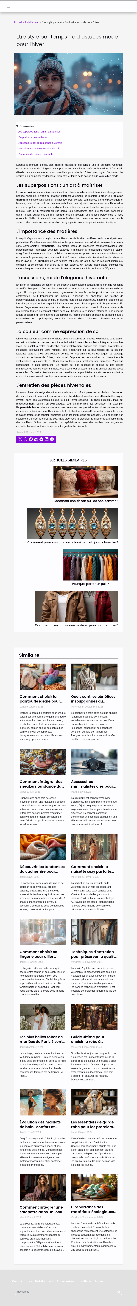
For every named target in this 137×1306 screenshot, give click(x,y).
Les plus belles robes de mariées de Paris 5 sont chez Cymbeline (41, 1041)
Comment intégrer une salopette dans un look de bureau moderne (41, 1212)
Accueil (18, 22)
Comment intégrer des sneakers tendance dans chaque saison (43, 786)
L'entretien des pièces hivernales (36, 154)
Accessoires (66, 1281)
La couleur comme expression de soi (38, 148)
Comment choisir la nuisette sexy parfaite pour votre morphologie (93, 871)
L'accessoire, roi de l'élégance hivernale (40, 143)
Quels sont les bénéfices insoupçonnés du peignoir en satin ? (93, 701)
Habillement (31, 22)
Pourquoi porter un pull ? (90, 584)
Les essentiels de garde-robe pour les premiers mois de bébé (93, 1127)
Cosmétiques (22, 1281)
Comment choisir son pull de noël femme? (85, 501)
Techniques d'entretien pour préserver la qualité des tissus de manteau (94, 956)
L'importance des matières (32, 137)
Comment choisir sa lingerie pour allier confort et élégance (38, 956)
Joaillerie (85, 1281)
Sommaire (27, 126)
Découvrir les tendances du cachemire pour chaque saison (42, 871)
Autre (99, 1281)
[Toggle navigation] (8, 6)
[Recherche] (68, 1292)
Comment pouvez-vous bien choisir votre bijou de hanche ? (72, 542)
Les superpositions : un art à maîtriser (39, 131)
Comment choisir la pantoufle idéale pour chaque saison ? (40, 701)
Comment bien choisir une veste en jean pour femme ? (76, 625)
